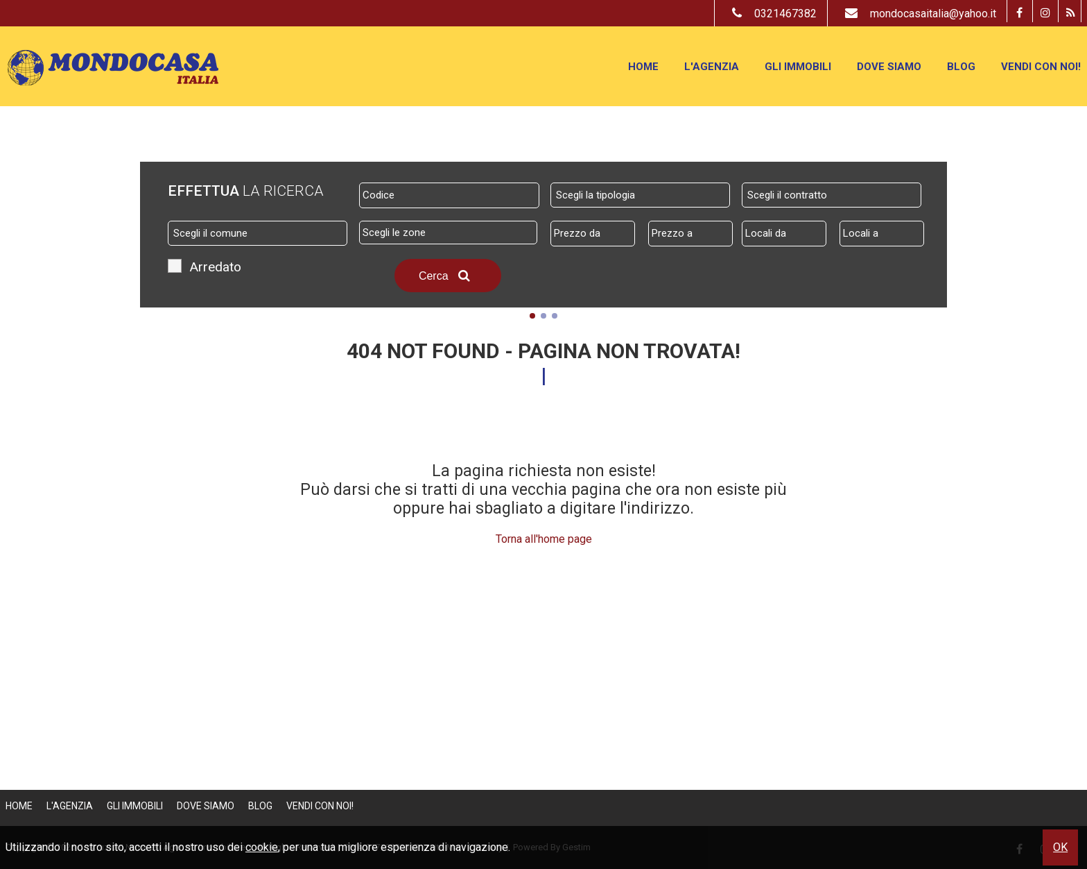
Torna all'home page (544, 539)
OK (1060, 847)
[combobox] (640, 195)
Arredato (215, 268)
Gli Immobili (798, 66)
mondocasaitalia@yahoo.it (917, 13)
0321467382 (771, 13)
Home (643, 66)
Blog (961, 66)
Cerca (448, 275)
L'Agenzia (711, 66)
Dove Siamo (889, 66)
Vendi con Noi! (1041, 66)
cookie (261, 847)
